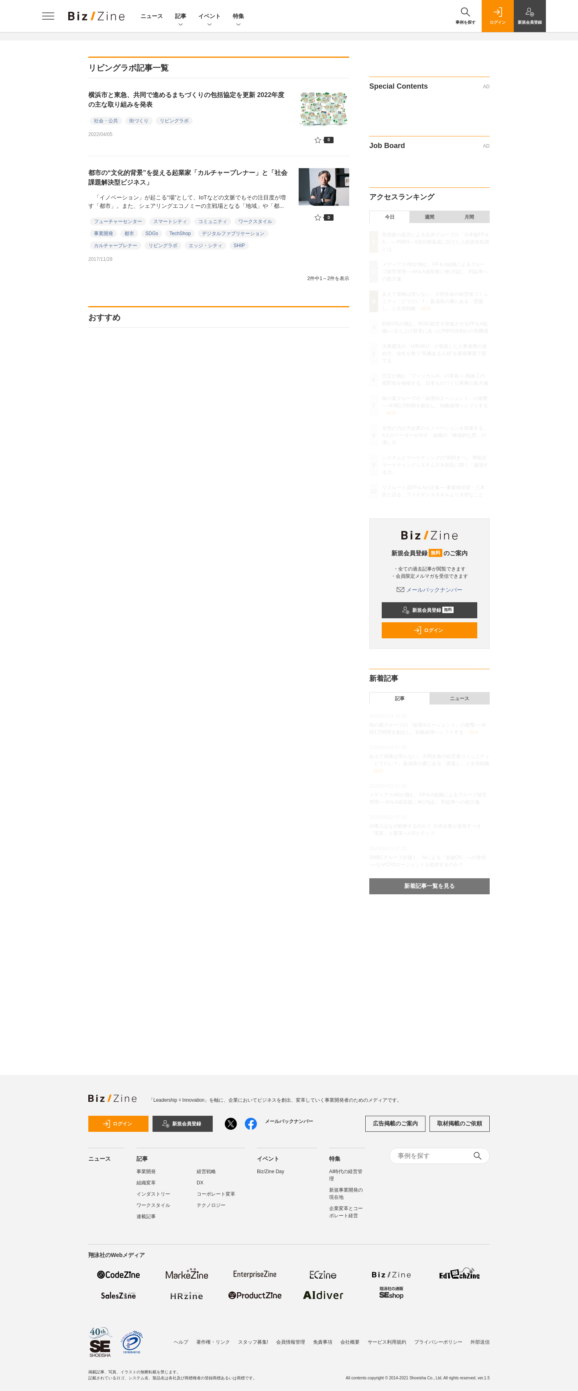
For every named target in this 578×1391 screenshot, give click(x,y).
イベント (209, 16)
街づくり (139, 121)
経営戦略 (206, 1171)
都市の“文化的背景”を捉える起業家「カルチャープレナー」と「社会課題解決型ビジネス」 (187, 177)
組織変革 (146, 1183)
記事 (180, 16)
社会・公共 (106, 121)
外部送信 (480, 1342)
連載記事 (146, 1216)
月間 (469, 217)
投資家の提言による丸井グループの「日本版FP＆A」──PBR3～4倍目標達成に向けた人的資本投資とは (435, 242)
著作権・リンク (213, 1342)
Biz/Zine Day (270, 1171)
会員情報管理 (290, 1342)
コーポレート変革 (216, 1194)
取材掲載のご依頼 (459, 1123)
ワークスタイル (255, 221)
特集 (238, 16)
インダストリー (153, 1194)
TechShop (180, 233)
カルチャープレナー (115, 245)
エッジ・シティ (205, 245)
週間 (429, 217)
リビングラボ (174, 121)
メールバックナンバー (429, 590)
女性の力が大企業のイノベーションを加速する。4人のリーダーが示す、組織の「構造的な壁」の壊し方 (435, 435)
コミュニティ (212, 221)
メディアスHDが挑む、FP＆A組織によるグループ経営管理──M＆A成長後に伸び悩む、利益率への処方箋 (435, 272)
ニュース (151, 16)
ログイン (428, 630)
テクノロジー (211, 1205)
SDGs (151, 233)
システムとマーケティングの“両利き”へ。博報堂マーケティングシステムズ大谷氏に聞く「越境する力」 (435, 465)
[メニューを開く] (48, 16)
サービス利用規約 (387, 1342)
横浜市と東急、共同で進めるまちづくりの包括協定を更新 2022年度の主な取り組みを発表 (186, 99)
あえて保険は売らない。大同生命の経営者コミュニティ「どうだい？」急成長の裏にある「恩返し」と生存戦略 (435, 301)
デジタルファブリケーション (233, 233)
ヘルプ (181, 1342)
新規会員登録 (428, 610)
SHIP (239, 245)
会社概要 (350, 1342)
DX (200, 1183)
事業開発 (103, 233)
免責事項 (322, 1342)
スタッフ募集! (253, 1342)
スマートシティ (170, 221)
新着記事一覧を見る (429, 886)
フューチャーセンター (118, 221)
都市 (129, 233)
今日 (390, 217)
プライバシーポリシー (438, 1342)
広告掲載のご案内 (395, 1123)
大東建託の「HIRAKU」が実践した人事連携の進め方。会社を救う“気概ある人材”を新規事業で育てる (434, 353)
